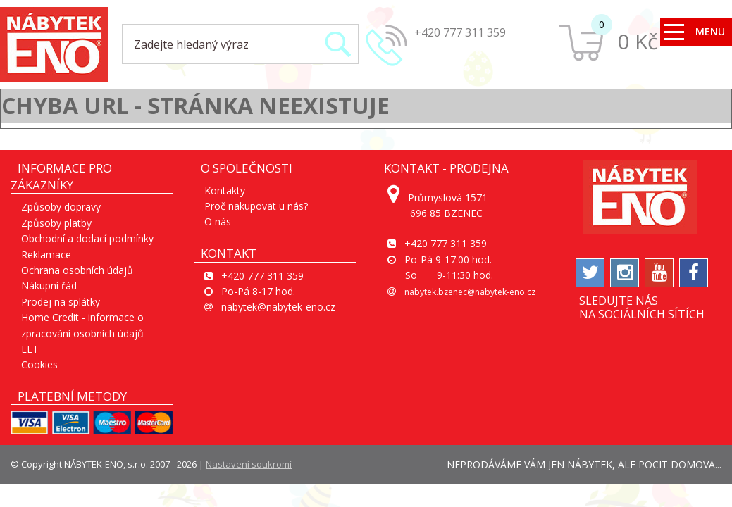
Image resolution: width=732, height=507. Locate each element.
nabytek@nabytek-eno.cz (278, 306)
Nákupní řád (49, 285)
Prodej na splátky (60, 301)
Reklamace (46, 254)
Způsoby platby (56, 223)
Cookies (39, 364)
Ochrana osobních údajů (77, 270)
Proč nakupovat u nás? (256, 206)
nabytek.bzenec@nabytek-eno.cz (469, 292)
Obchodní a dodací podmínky (87, 238)
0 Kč (637, 41)
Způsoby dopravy (61, 206)
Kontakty (224, 190)
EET (30, 349)
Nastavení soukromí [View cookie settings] (249, 464)
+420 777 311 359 (460, 32)
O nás (217, 221)
